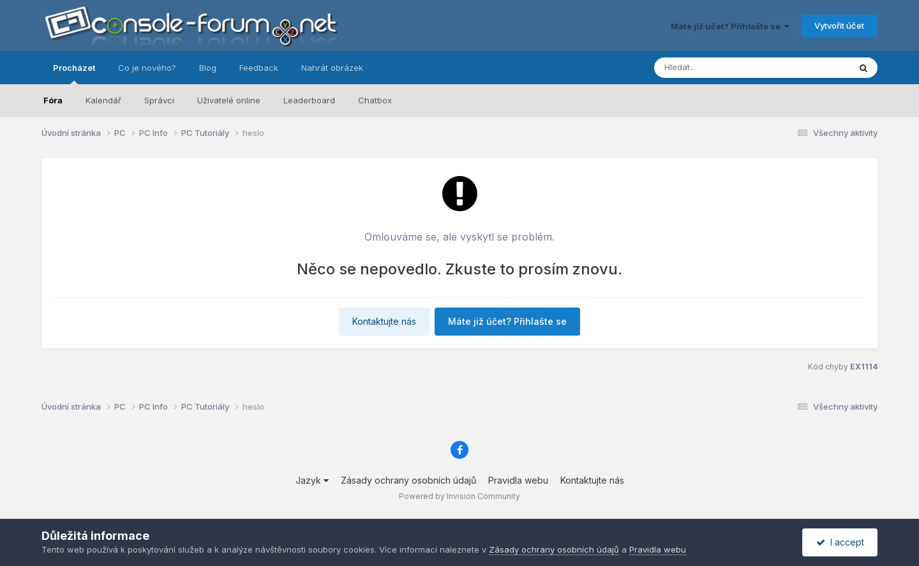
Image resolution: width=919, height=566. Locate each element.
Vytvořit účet (839, 25)
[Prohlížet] (727, 67)
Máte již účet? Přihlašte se (730, 26)
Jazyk (312, 480)
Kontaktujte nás (384, 321)
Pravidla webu (518, 480)
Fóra (53, 100)
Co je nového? (147, 68)
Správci (159, 100)
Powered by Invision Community (459, 496)
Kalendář (103, 100)
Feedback (258, 68)
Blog (207, 68)
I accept (840, 542)
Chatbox (375, 100)
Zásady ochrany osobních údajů (408, 480)
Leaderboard (309, 100)
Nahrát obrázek (332, 68)
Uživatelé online (228, 100)
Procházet (74, 73)
